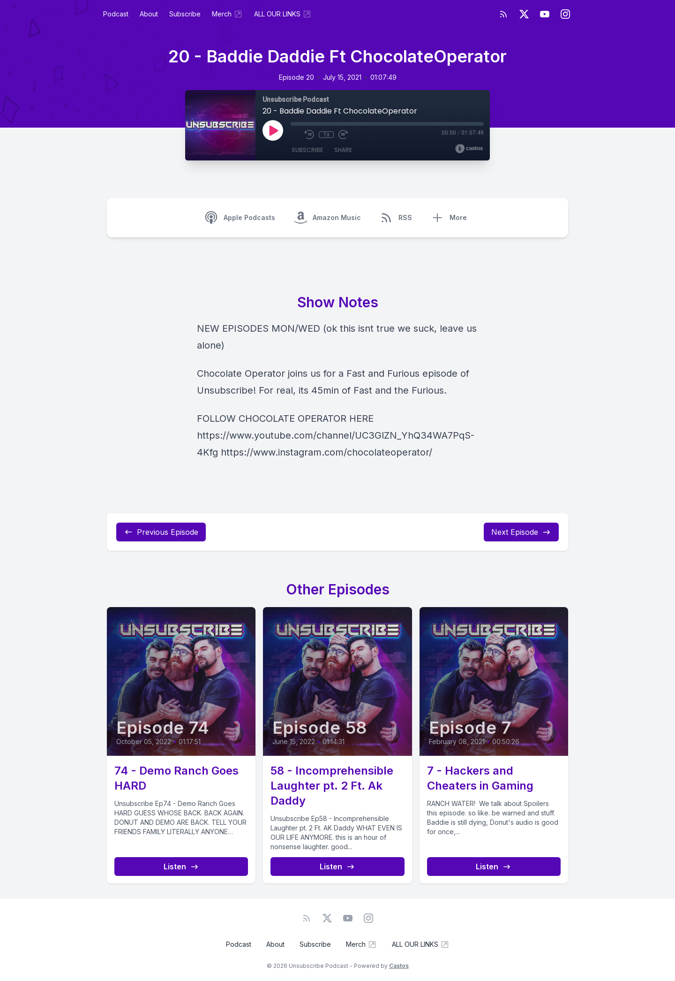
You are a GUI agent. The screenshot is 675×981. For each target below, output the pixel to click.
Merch (227, 14)
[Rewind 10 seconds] (309, 134)
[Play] (272, 130)
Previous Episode (161, 532)
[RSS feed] (503, 14)
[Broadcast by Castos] (469, 148)
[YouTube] (544, 14)
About (149, 14)
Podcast (115, 14)
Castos (399, 965)
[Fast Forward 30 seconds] (343, 134)
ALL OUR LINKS (283, 14)
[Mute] (295, 134)
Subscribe (185, 14)
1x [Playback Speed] (326, 134)
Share (343, 150)
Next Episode (521, 532)
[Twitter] (524, 14)
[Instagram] (565, 14)
